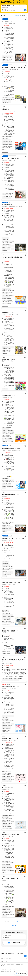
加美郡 (12, 964)
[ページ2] (15, 921)
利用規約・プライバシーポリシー (7, 971)
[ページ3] (17, 921)
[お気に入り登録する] (25, 19)
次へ (13, 925)
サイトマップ (12, 969)
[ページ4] (20, 921)
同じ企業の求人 (5, 152)
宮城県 (8, 964)
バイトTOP (3, 964)
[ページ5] (23, 921)
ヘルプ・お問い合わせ (5, 969)
